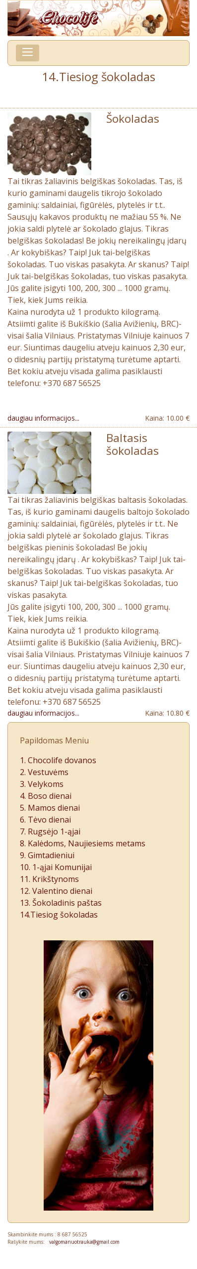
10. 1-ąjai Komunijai (56, 867)
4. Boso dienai (45, 795)
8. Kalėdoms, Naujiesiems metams (82, 843)
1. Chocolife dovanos (58, 760)
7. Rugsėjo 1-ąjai (50, 831)
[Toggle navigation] (27, 53)
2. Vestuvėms (44, 772)
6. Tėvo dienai (45, 819)
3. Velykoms (42, 784)
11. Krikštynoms (49, 879)
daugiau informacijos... (43, 418)
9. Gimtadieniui (47, 855)
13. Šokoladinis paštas (61, 902)
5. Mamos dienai (50, 807)
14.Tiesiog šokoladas (59, 914)
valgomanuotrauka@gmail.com (82, 1241)
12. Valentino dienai (56, 890)
